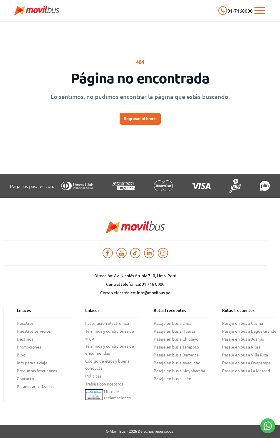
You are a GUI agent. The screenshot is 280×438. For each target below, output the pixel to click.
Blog (21, 354)
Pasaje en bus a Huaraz (174, 331)
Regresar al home (140, 118)
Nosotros (25, 323)
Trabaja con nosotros (104, 383)
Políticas (93, 375)
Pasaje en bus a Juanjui (243, 338)
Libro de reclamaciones (117, 394)
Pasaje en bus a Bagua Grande (249, 331)
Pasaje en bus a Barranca (176, 354)
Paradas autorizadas (35, 386)
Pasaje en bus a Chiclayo (176, 338)
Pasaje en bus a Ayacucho (177, 362)
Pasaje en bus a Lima (172, 323)
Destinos (25, 338)
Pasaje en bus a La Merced (246, 370)
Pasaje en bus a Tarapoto (176, 346)
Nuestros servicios (34, 331)
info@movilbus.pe (153, 292)
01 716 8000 (153, 284)
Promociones (29, 346)
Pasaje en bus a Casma (242, 323)
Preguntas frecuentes (37, 370)
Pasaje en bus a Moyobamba (179, 370)
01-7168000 (239, 10)
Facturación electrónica (107, 323)
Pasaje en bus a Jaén (172, 378)
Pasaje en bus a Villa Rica (245, 354)
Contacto (25, 378)
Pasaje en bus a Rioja (241, 346)
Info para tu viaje (32, 362)
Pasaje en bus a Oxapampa (246, 362)
